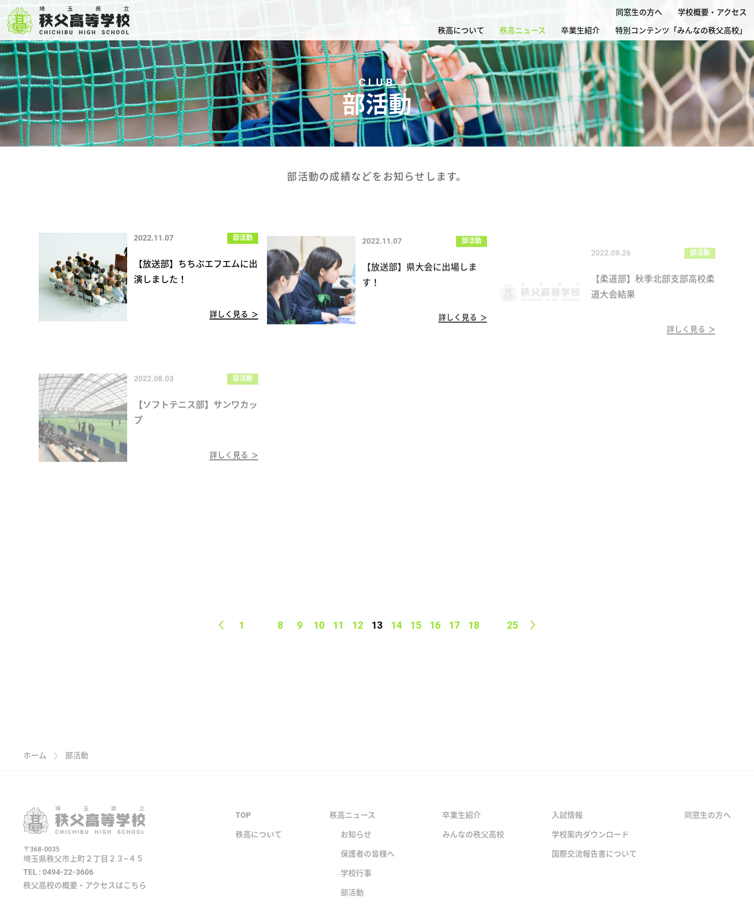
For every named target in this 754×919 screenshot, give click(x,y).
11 (338, 625)
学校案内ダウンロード (590, 846)
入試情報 (567, 826)
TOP (243, 826)
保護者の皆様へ (368, 865)
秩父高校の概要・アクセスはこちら (84, 896)
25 (512, 625)
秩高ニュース (523, 30)
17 (454, 625)
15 (415, 625)
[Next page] (533, 625)
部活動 (243, 238)
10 (318, 625)
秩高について (461, 30)
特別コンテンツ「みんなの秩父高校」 (681, 30)
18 (473, 625)
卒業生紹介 (580, 30)
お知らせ (356, 846)
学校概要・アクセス (712, 12)
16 (435, 625)
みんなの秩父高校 (473, 846)
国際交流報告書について (594, 865)
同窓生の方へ (639, 12)
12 (357, 625)
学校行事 (356, 884)
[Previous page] (221, 625)
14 (396, 625)
